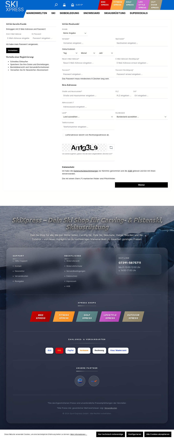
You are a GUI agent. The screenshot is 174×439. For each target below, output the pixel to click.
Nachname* (120, 39)
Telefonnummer (68, 123)
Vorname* (65, 39)
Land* (64, 113)
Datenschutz (71, 272)
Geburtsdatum (68, 49)
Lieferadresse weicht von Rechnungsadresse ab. (87, 135)
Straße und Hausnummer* (72, 91)
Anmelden (13, 50)
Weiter (141, 185)
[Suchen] (56, 5)
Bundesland (120, 113)
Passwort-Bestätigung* (124, 70)
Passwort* (66, 70)
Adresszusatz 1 (68, 103)
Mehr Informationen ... (78, 434)
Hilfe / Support (21, 255)
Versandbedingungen (75, 266)
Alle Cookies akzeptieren (157, 434)
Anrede (64, 29)
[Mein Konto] (64, 5)
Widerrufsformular (74, 261)
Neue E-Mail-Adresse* (70, 59)
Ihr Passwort (36, 34)
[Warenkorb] (76, 5)
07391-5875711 (135, 259)
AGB (130, 171)
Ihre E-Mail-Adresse (13, 34)
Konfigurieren (134, 434)
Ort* (134, 91)
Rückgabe (19, 277)
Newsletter (19, 266)
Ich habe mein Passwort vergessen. (22, 44)
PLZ (117, 91)
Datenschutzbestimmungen (86, 171)
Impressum (70, 277)
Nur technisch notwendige (110, 434)
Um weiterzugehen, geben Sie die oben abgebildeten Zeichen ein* (87, 154)
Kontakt (17, 261)
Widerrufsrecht (72, 255)
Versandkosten (21, 272)
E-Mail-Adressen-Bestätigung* (127, 59)
